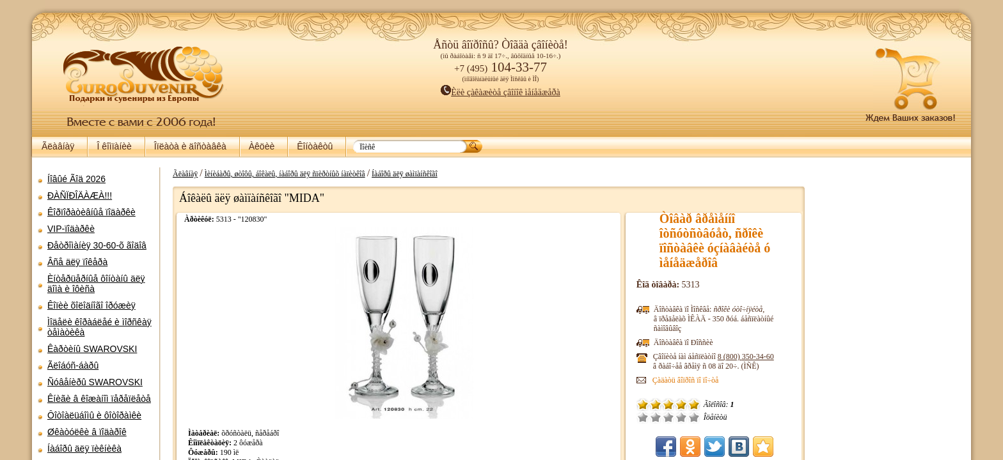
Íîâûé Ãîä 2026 (76, 179)
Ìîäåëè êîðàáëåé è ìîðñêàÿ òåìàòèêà (99, 327)
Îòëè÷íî (706, 417)
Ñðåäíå (681, 417)
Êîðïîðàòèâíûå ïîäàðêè (91, 212)
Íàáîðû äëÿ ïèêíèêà (84, 448)
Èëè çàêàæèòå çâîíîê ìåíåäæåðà (500, 92)
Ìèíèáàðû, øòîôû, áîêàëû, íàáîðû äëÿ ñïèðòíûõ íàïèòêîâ (278, 173)
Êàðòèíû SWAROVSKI (92, 349)
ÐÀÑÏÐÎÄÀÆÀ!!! (79, 195)
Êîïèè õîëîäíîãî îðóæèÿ (91, 305)
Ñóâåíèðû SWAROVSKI (95, 382)
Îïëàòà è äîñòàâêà (190, 146)
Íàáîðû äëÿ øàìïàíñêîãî (398, 173)
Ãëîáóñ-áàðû (73, 365)
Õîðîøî (694, 417)
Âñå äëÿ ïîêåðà (77, 262)
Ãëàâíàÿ (58, 146)
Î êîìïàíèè (114, 146)
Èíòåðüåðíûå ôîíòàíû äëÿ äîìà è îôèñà (96, 283)
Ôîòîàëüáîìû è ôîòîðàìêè (94, 415)
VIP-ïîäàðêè (71, 229)
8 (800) (759, 356)
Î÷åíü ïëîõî (655, 417)
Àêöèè (261, 146)
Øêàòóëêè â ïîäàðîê (87, 432)
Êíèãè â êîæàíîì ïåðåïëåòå (99, 399)
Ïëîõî (668, 417)
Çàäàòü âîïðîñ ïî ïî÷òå (698, 380)
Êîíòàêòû (315, 146)
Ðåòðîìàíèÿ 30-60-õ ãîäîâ (96, 245)
